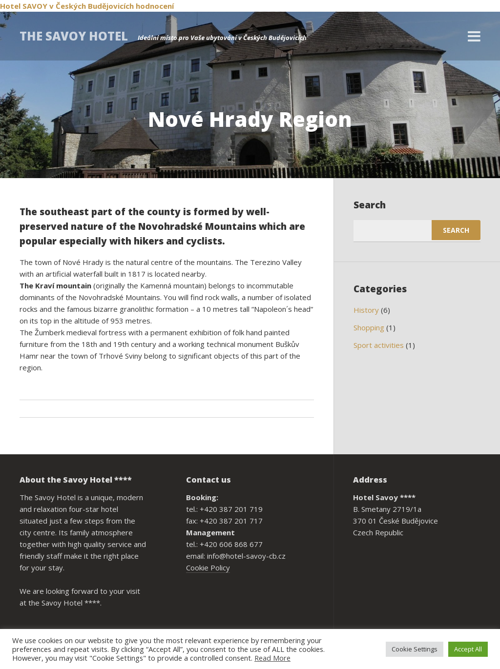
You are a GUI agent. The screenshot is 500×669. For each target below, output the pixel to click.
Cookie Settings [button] (415, 649)
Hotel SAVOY (23, 6)
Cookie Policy (208, 567)
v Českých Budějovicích (91, 6)
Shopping (369, 327)
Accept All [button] (468, 649)
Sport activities (379, 345)
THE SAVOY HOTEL (74, 36)
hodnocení (155, 6)
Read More (272, 658)
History (366, 310)
